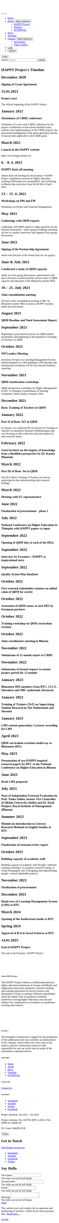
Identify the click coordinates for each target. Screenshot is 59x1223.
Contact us (6, 1088)
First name (6, 1175)
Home (11, 18)
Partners (18, 27)
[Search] (2, 13)
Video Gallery (21, 44)
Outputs (12, 38)
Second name (8, 1181)
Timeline (12, 35)
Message (5, 1198)
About (11, 21)
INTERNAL (20, 30)
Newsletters (20, 42)
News (10, 33)
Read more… (13, 1214)
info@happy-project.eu (13, 1147)
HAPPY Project (22, 24)
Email (4, 1187)
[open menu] (5, 13)
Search (4, 60)
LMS (10, 47)
